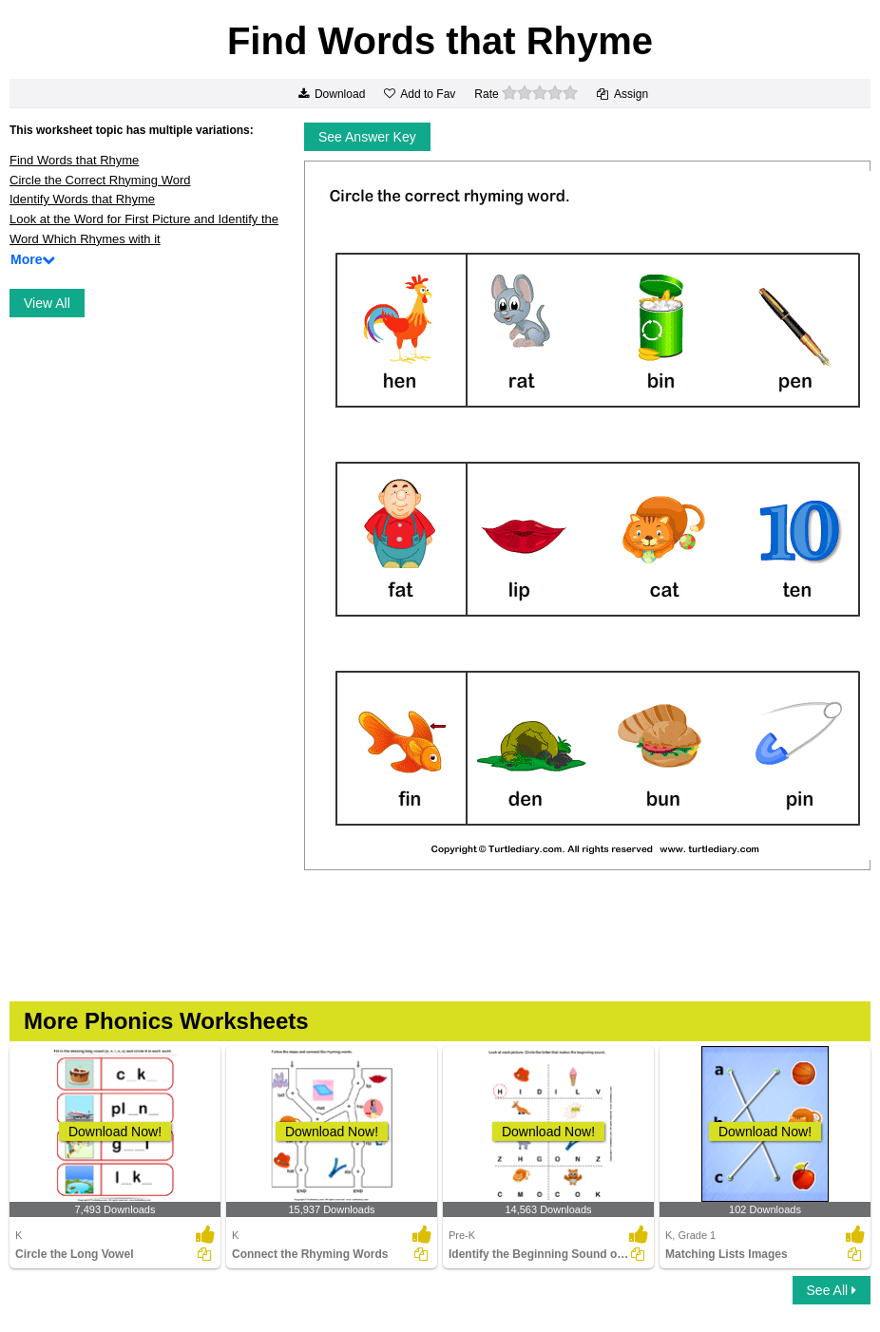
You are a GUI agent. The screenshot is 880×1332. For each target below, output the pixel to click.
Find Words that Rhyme (74, 160)
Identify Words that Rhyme (82, 199)
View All (47, 303)
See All (831, 1290)
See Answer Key (367, 136)
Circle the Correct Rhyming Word (100, 180)
